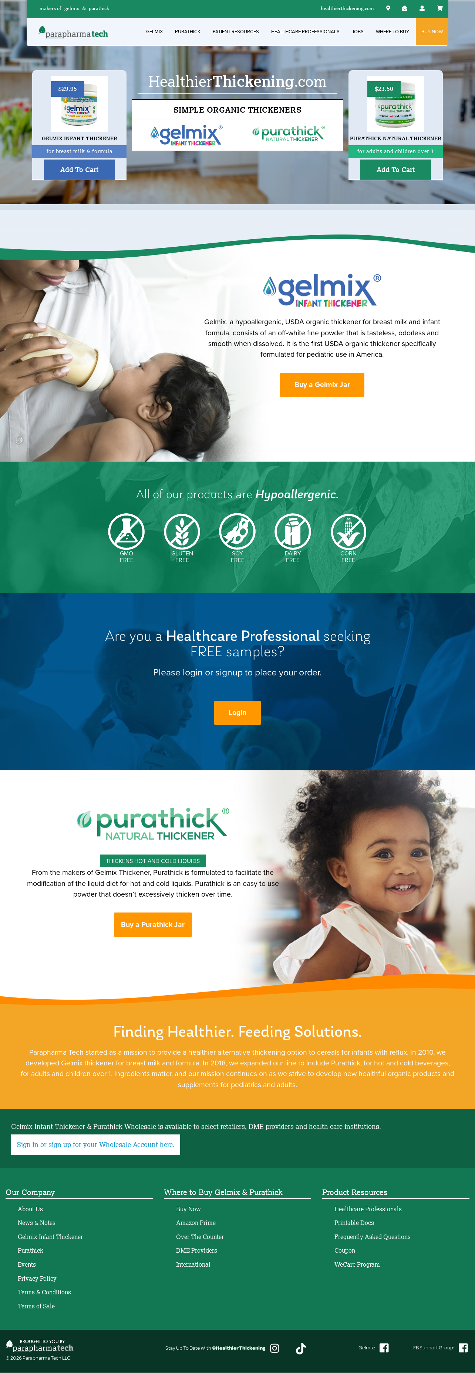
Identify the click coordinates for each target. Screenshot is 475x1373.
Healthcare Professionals (368, 1209)
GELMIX (154, 31)
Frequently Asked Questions (372, 1237)
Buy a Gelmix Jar (322, 384)
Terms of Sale (36, 1306)
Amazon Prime (196, 1223)
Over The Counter (200, 1237)
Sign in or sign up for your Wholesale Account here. (96, 1145)
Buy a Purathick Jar (153, 925)
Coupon (344, 1251)
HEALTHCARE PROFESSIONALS (305, 31)
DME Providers (196, 1251)
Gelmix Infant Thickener (50, 1237)
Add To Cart (79, 169)
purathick (99, 8)
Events (27, 1265)
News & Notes (36, 1223)
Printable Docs (354, 1223)
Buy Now (188, 1209)
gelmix (71, 8)
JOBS (358, 31)
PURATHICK (188, 31)
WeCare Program (357, 1265)
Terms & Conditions (44, 1293)
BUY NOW (432, 31)
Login (237, 713)
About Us (30, 1209)
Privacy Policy (37, 1279)
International (193, 1265)
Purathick (30, 1251)
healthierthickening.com (347, 8)
